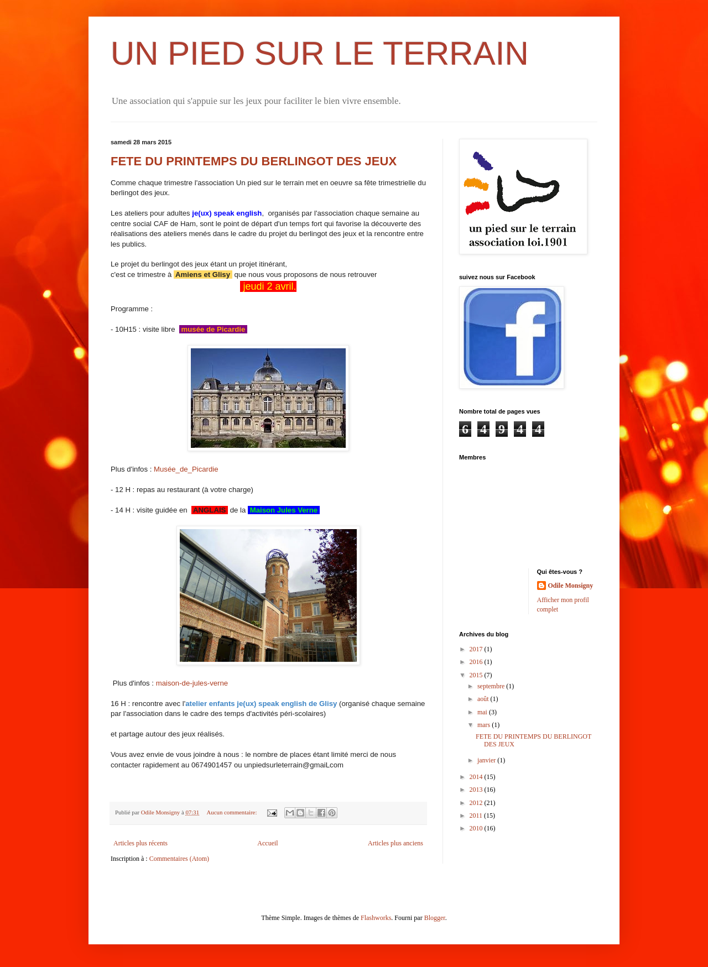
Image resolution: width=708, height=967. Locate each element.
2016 (477, 662)
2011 (477, 815)
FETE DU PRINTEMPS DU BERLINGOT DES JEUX (254, 161)
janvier (487, 760)
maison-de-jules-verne (192, 683)
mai (483, 712)
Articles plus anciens (395, 843)
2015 (477, 675)
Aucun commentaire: (233, 812)
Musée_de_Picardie (186, 469)
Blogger (434, 918)
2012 (477, 803)
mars (484, 725)
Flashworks (376, 918)
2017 (477, 649)
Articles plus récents (140, 843)
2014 (477, 777)
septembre (491, 686)
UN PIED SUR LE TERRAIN (320, 53)
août (484, 699)
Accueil (267, 843)
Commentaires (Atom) (179, 859)
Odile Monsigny (571, 585)
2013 (477, 789)
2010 (477, 828)
